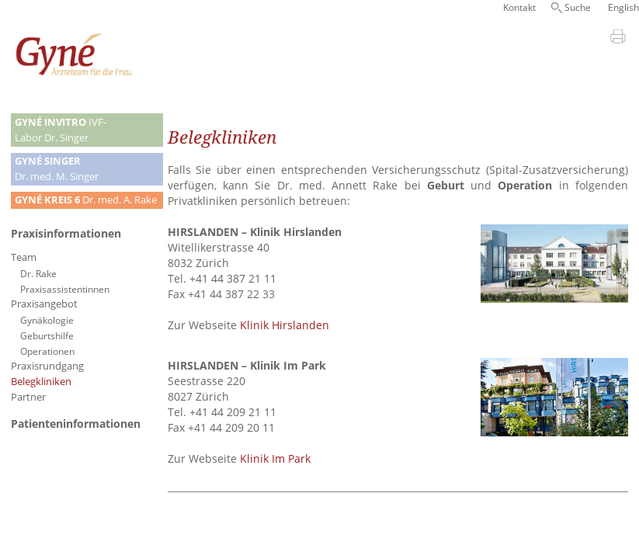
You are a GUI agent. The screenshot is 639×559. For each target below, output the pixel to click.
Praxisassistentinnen (64, 289)
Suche (577, 7)
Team (23, 257)
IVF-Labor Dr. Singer (60, 130)
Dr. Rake (38, 273)
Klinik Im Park (275, 458)
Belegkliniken (41, 381)
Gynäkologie (47, 320)
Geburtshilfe (47, 335)
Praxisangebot (44, 304)
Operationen (47, 351)
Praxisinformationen (66, 233)
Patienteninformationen (76, 423)
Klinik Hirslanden (284, 325)
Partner (28, 397)
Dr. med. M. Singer (57, 169)
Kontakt (519, 7)
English (623, 7)
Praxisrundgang (47, 366)
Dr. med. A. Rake (86, 200)
